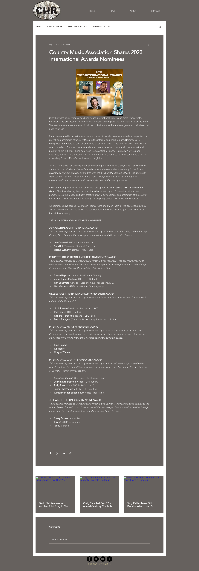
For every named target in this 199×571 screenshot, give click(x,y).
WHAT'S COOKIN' (102, 27)
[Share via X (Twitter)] (57, 453)
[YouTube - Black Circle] (102, 559)
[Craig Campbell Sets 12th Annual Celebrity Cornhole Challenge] (99, 488)
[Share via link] (70, 453)
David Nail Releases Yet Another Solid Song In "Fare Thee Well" (54, 505)
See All (160, 471)
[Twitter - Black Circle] (96, 559)
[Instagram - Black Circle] (109, 559)
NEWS (39, 27)
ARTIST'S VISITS (54, 27)
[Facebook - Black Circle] (89, 559)
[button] (160, 27)
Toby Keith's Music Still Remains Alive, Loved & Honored (140, 505)
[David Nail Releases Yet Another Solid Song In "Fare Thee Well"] (55, 488)
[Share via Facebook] (50, 453)
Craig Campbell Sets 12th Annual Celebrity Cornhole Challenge (97, 505)
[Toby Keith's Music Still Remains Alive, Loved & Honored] (143, 488)
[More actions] (148, 44)
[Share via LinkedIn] (63, 453)
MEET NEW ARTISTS (78, 27)
